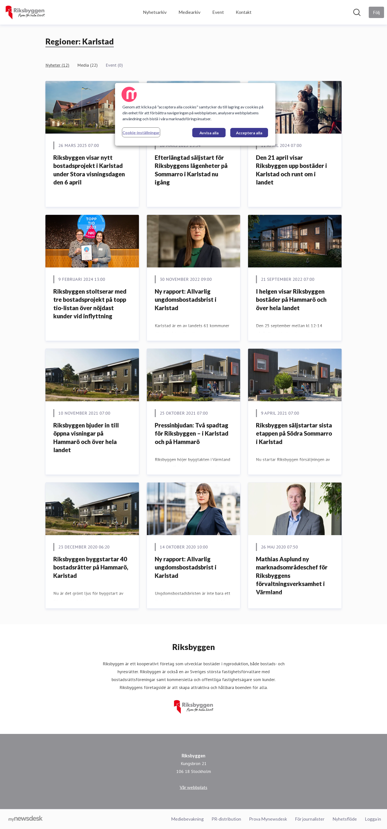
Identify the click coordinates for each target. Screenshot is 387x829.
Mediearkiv (189, 12)
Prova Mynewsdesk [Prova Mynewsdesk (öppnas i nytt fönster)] (268, 819)
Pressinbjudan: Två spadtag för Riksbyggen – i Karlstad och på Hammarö (191, 433)
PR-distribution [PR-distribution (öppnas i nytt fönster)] (226, 819)
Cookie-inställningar (141, 132)
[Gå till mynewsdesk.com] (25, 819)
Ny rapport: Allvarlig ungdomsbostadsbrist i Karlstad (185, 299)
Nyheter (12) (57, 65)
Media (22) (87, 65)
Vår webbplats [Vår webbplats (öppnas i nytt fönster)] (193, 787)
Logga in (373, 819)
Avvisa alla (209, 132)
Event (218, 12)
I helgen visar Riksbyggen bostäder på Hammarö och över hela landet (291, 299)
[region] (195, 114)
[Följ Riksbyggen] (376, 12)
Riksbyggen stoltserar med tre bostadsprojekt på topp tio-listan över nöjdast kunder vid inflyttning (89, 304)
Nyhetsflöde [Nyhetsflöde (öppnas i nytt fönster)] (344, 819)
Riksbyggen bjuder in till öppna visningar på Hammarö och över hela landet (86, 438)
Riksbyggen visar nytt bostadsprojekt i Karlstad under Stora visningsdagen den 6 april (89, 170)
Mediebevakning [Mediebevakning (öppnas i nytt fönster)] (187, 819)
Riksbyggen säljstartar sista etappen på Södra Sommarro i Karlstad (294, 433)
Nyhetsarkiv (155, 12)
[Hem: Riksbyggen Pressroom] (25, 12)
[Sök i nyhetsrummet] (357, 12)
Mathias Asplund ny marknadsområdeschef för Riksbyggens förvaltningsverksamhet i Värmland (292, 575)
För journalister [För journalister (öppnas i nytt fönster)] (310, 819)
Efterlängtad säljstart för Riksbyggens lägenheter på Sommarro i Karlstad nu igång (191, 170)
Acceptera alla (249, 132)
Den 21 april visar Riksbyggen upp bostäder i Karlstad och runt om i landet (291, 170)
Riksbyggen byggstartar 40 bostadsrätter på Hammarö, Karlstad (90, 567)
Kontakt (244, 12)
